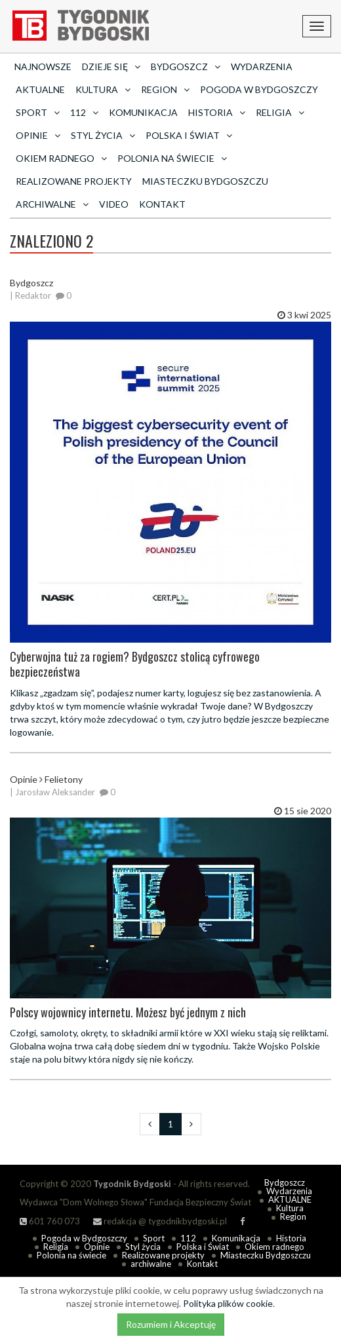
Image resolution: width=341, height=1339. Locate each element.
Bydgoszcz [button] (185, 66)
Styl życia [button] (103, 135)
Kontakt (162, 204)
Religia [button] (280, 112)
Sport (154, 1238)
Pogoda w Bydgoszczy (259, 89)
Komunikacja (143, 112)
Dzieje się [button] (111, 66)
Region (293, 1216)
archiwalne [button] (52, 204)
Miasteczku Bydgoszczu (205, 181)
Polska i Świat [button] (189, 135)
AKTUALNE (40, 89)
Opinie (97, 1246)
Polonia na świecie (71, 1255)
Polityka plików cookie (228, 1303)
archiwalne (150, 1263)
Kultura (290, 1208)
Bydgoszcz (284, 1182)
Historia (291, 1238)
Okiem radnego (274, 1246)
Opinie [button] (38, 135)
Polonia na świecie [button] (172, 158)
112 (188, 1238)
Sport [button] (38, 112)
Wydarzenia (261, 66)
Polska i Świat (202, 1246)
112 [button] (84, 112)
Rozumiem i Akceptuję (171, 1324)
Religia (55, 1246)
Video (114, 204)
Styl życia (143, 1246)
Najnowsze (42, 66)
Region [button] (165, 89)
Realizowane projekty (74, 181)
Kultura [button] (102, 89)
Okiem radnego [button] (61, 158)
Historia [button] (216, 112)
